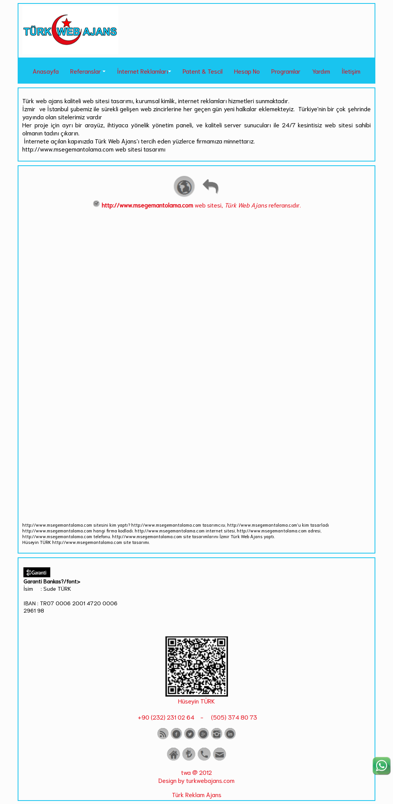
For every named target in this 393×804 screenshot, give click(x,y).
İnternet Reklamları (142, 71)
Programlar (286, 71)
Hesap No (247, 71)
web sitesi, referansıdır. (196, 205)
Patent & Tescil (203, 71)
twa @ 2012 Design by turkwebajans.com (196, 776)
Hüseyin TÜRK (196, 701)
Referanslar (85, 71)
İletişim (351, 71)
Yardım (321, 71)
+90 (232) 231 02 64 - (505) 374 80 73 (196, 717)
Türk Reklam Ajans (196, 794)
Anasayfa (46, 71)
